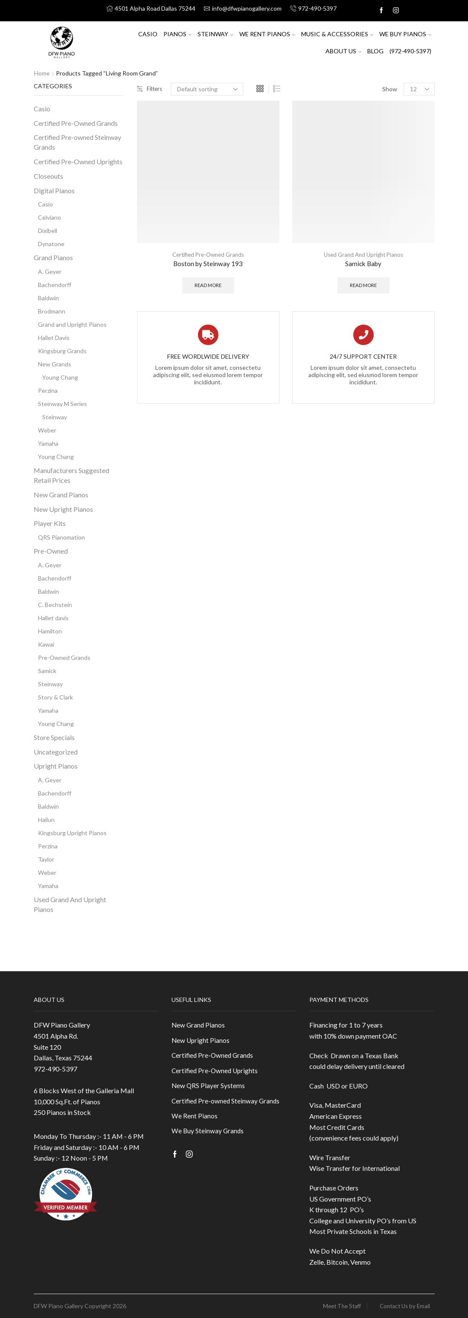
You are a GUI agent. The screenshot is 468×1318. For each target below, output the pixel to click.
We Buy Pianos (405, 34)
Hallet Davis (54, 337)
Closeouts (48, 176)
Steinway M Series (62, 403)
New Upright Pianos (63, 509)
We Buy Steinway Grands (208, 1134)
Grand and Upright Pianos (72, 324)
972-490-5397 (55, 1069)
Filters (150, 89)
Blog (375, 51)
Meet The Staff (337, 1306)
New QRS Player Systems (209, 1087)
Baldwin (48, 298)
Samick (47, 670)
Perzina (48, 390)
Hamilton (50, 631)
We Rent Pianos (267, 34)
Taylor (46, 859)
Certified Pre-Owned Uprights (78, 161)
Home (42, 73)
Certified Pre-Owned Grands (208, 254)
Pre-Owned (51, 551)
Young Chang (60, 377)
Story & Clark (55, 697)
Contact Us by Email (403, 1306)
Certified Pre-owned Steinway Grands (77, 142)
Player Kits (50, 523)
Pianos (177, 34)
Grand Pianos (53, 257)
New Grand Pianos (61, 495)
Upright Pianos (56, 766)
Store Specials (54, 737)
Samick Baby (363, 264)
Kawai (46, 644)
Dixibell (47, 230)
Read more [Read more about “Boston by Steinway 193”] (208, 285)
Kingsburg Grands (62, 350)
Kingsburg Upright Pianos (72, 832)
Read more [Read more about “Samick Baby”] (363, 285)
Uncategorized (56, 751)
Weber (47, 430)
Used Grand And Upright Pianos (363, 254)
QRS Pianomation (61, 537)
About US (343, 51)
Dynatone (51, 243)
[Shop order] (208, 89)
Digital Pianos (54, 190)
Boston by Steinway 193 (208, 264)
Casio (147, 34)
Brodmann (51, 311)
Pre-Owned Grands (64, 657)
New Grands (54, 364)
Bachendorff (54, 284)
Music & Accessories (337, 34)
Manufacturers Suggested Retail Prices (71, 475)
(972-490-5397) (410, 51)
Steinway (215, 34)
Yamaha (48, 443)
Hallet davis (53, 617)
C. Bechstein (55, 604)
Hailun (46, 819)
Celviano (49, 217)
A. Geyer (49, 271)
